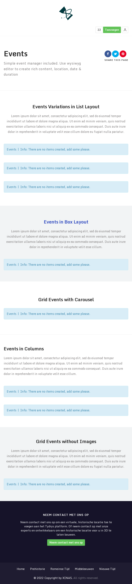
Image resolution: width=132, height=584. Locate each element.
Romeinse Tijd (59, 569)
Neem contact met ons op (66, 542)
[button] (125, 30)
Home (21, 569)
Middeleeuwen (84, 569)
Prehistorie (37, 569)
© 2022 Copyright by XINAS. (53, 578)
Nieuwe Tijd (107, 569)
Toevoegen (112, 30)
